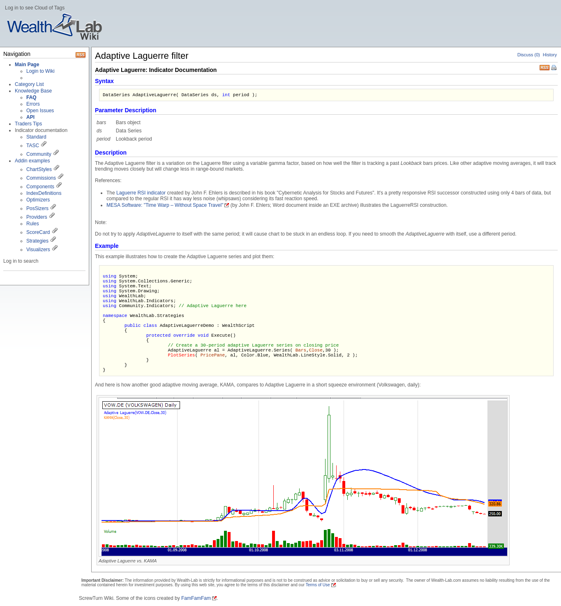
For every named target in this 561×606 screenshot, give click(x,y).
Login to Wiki (40, 71)
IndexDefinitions (43, 193)
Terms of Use (318, 585)
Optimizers (38, 200)
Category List (29, 84)
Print (554, 68)
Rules (32, 224)
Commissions (41, 178)
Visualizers (38, 249)
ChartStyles (39, 169)
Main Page (27, 64)
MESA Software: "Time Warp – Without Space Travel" (164, 205)
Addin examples (32, 161)
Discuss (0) (528, 54)
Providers (36, 217)
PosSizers (37, 208)
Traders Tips (28, 124)
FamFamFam (196, 598)
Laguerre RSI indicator (141, 193)
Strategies (37, 241)
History (550, 54)
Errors (33, 104)
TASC (32, 145)
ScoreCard (38, 232)
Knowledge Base (33, 91)
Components (40, 187)
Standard (36, 137)
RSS (544, 66)
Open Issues (40, 110)
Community (38, 154)
